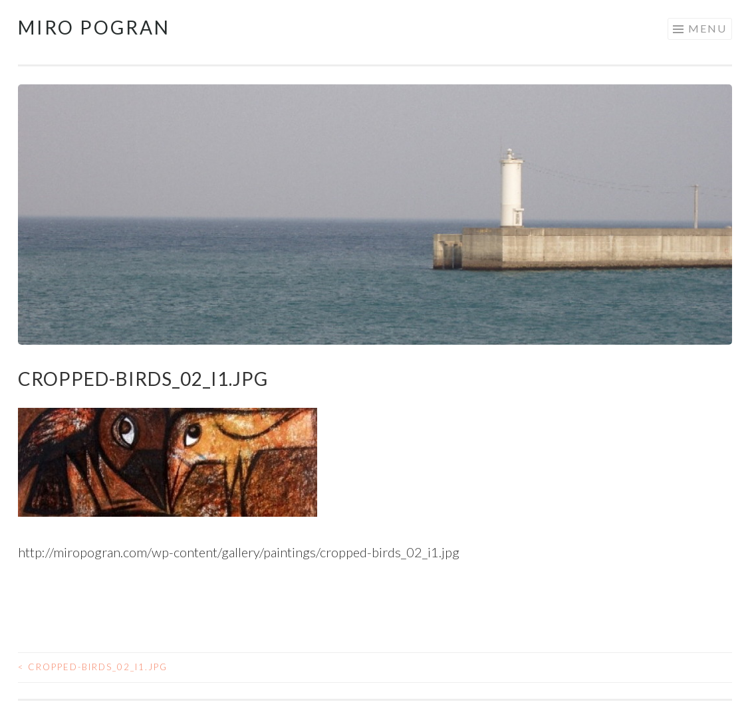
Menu (707, 28)
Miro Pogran (94, 27)
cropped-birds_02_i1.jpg (93, 667)
